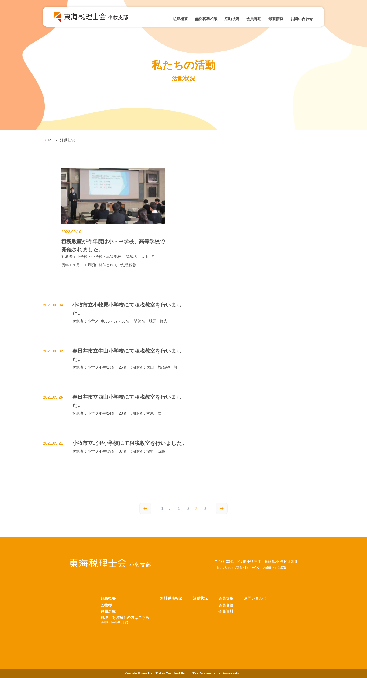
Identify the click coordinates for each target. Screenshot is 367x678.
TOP (47, 140)
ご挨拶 (106, 605)
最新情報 (275, 19)
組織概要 (180, 19)
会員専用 (253, 19)
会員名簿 (225, 605)
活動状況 (231, 19)
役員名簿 (108, 611)
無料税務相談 (206, 19)
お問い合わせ (301, 19)
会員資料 (225, 611)
